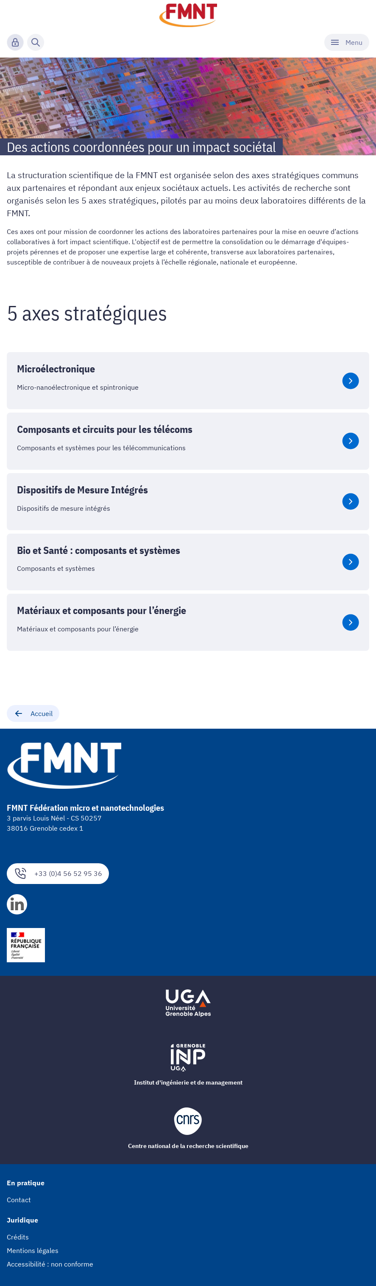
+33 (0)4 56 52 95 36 (58, 874)
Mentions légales (32, 1250)
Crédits (18, 1237)
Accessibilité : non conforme (50, 1264)
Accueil (33, 713)
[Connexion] (15, 42)
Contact (19, 1199)
